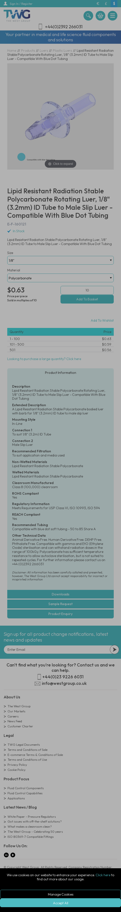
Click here (103, 875)
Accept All (60, 903)
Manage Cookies (60, 894)
